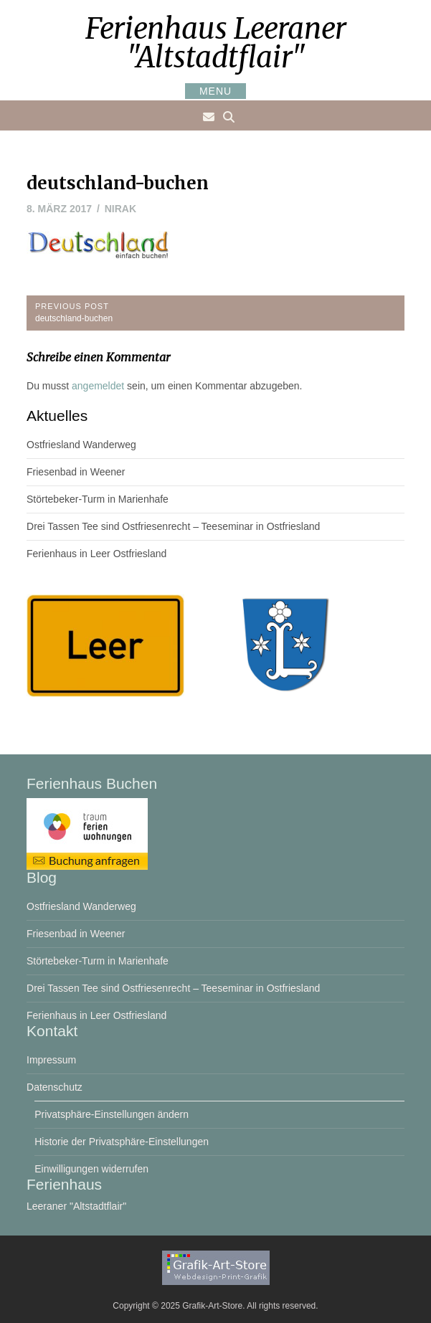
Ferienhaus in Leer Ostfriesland (96, 553)
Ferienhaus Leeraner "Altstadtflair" (215, 43)
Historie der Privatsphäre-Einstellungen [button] (121, 1141)
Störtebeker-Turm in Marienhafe (98, 499)
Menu (215, 91)
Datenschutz (54, 1087)
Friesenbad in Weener (76, 472)
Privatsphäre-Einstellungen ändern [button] (111, 1114)
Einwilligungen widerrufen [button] (91, 1169)
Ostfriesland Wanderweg (81, 444)
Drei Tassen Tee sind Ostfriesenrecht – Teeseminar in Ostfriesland (173, 526)
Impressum (51, 1060)
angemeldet (98, 386)
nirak (120, 208)
